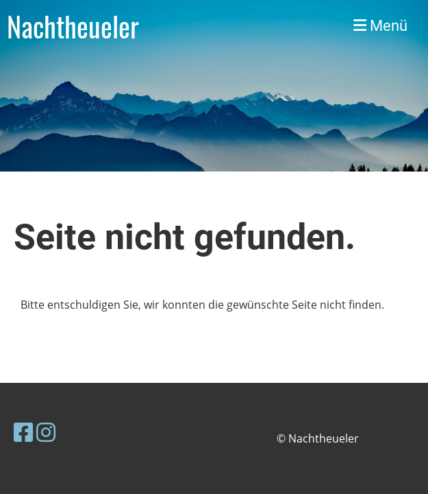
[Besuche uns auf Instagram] (45, 432)
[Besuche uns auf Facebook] (23, 432)
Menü (380, 25)
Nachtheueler (73, 26)
